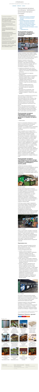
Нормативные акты (24, 29)
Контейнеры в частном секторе (25, 312)
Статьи (23, 5)
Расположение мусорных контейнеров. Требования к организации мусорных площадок (27, 18)
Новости (19, 5)
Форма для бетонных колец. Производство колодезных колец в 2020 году (8, 25)
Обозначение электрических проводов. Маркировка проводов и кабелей (8, 29)
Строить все (19, 2)
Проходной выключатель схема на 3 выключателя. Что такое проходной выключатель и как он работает (9, 42)
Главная (14, 5)
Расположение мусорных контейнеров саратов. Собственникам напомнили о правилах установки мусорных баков (27, 22)
